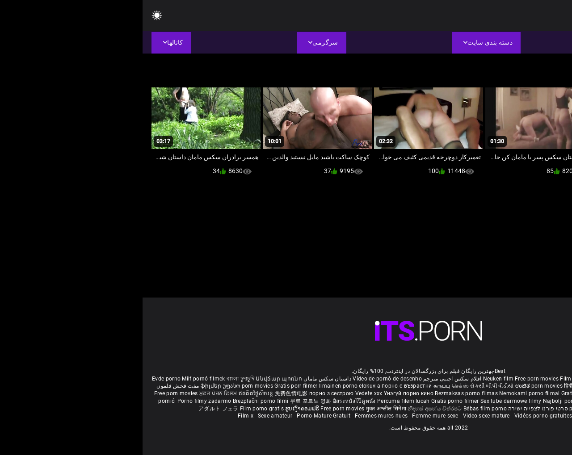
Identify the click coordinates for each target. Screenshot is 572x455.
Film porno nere (437, 379)
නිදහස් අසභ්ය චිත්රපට (293, 408)
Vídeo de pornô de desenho (244, 379)
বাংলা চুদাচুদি (98, 379)
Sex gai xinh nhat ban (486, 379)
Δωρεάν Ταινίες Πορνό (470, 408)
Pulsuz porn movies (483, 401)
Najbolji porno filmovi (428, 401)
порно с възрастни (264, 386)
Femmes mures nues (238, 416)
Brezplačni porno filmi (118, 401)
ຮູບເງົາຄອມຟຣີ (160, 408)
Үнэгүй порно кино (266, 393)
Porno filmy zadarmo (62, 401)
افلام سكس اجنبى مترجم (310, 379)
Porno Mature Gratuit (181, 416)
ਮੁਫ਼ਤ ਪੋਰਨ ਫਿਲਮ (76, 393)
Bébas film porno (342, 408)
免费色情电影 (149, 393)
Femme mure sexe (292, 416)
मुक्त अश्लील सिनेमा (244, 408)
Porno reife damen (539, 379)
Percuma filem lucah (262, 401)
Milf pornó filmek (60, 379)
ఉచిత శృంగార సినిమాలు (485, 386)
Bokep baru (523, 401)
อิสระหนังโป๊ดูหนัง (212, 401)
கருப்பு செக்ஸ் (308, 386)
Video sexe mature (343, 416)
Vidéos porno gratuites (401, 416)
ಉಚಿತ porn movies (397, 386)
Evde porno (23, 379)
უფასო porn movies (106, 386)
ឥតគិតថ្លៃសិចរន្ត (114, 393)
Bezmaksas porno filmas (324, 393)
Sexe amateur (132, 416)
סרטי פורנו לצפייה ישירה (395, 408)
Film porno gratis (120, 408)
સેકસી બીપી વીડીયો (349, 386)
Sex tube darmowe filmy (368, 401)
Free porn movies (394, 379)
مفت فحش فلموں (35, 386)
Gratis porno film (441, 393)
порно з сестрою (189, 393)
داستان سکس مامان (185, 379)
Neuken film (356, 379)
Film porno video (455, 416)
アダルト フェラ (76, 408)
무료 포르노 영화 (168, 401)
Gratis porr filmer (154, 386)
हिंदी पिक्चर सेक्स (439, 386)
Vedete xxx (226, 393)
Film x (103, 416)
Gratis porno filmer (313, 401)
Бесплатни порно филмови (500, 393)
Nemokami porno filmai (388, 393)
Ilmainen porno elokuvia (208, 386)
